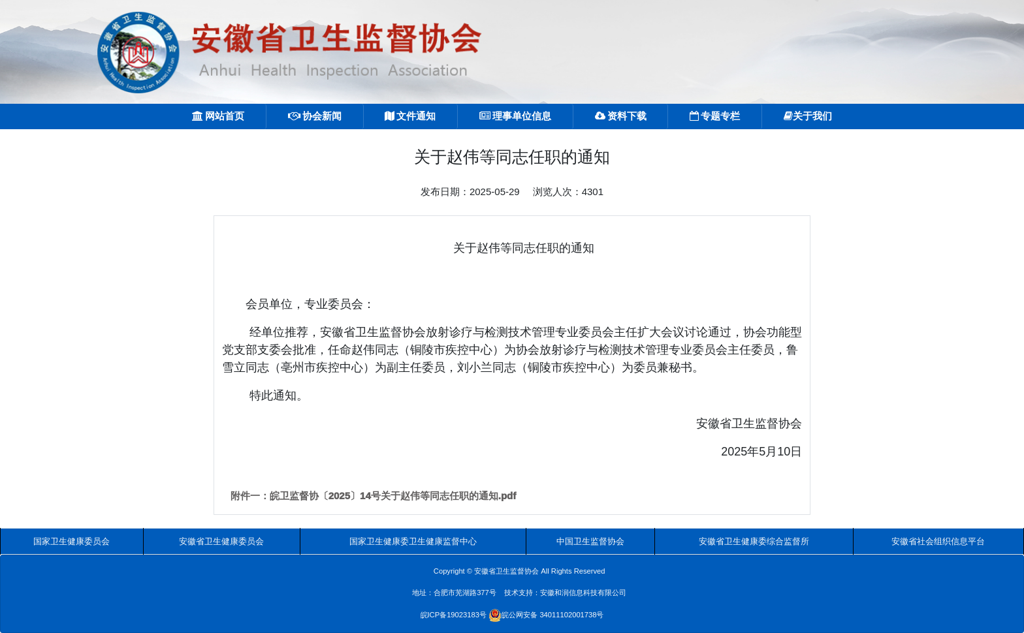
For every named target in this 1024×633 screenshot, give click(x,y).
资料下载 (621, 115)
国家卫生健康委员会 (71, 541)
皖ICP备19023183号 (454, 615)
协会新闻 (315, 115)
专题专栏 (715, 115)
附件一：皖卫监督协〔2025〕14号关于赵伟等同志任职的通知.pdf (374, 495)
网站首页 (218, 115)
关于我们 (808, 115)
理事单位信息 (515, 115)
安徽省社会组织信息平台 (938, 541)
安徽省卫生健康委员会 (221, 541)
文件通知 (410, 115)
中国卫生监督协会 (590, 541)
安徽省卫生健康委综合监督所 (754, 541)
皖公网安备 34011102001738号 (545, 615)
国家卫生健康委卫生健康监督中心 (413, 541)
